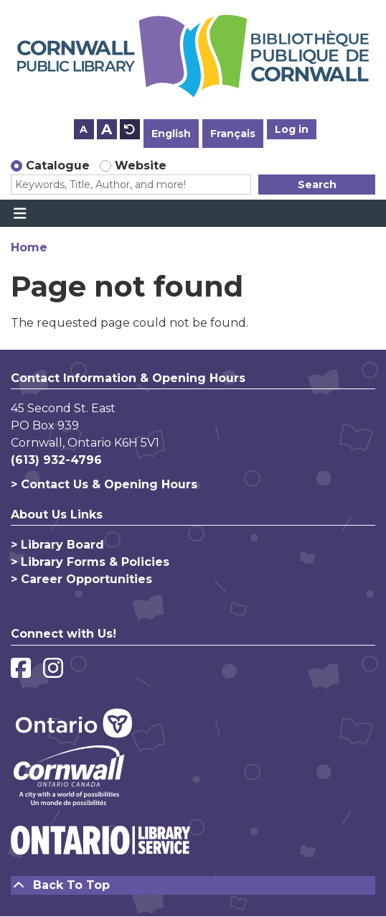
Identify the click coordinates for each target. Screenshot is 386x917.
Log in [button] (292, 129)
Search (317, 184)
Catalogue (58, 165)
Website (140, 165)
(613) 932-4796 (56, 460)
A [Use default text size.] (130, 129)
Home (29, 247)
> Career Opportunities (81, 579)
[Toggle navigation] (19, 213)
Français (232, 133)
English (171, 133)
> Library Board (57, 544)
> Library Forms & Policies (90, 562)
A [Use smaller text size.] (84, 129)
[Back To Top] (193, 885)
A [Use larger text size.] (106, 129)
